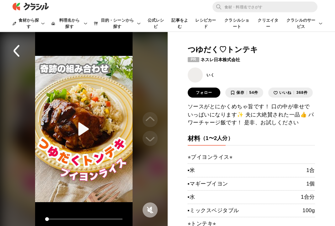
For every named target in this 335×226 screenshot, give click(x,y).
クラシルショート (236, 23)
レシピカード (205, 23)
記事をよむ (179, 23)
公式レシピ (156, 23)
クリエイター (268, 23)
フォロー (204, 92)
